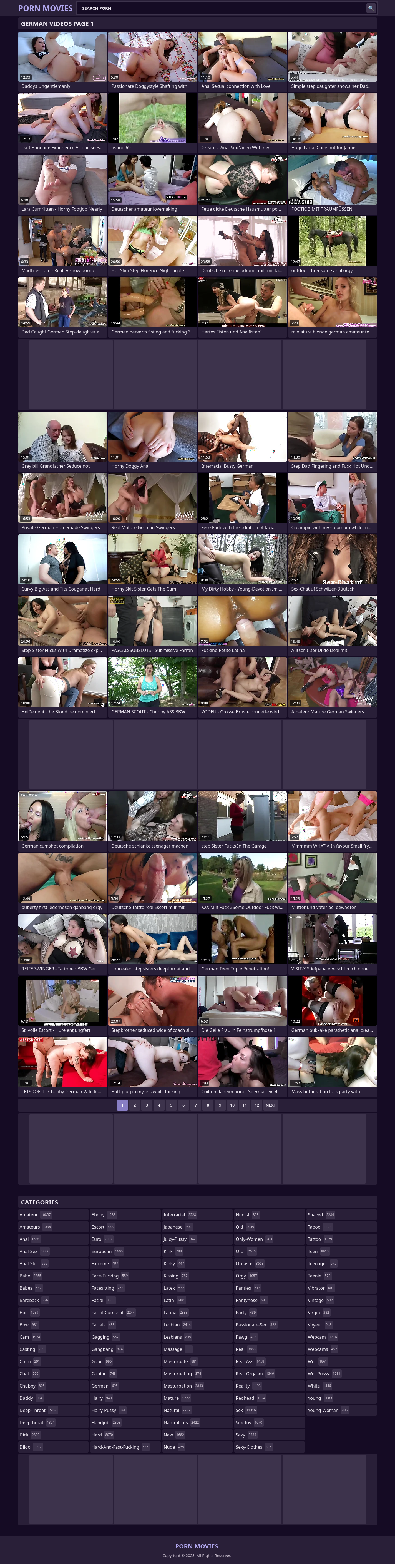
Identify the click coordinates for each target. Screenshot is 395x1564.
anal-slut (34, 1263)
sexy (247, 1435)
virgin (319, 1312)
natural (178, 1410)
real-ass (250, 1361)
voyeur (320, 1325)
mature (177, 1398)
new (174, 1435)
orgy (247, 1276)
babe (31, 1276)
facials (104, 1325)
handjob (107, 1422)
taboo (320, 1227)
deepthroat (38, 1422)
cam (31, 1337)
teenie (320, 1276)
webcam (323, 1337)
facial (104, 1300)
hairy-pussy (109, 1410)
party (246, 1312)
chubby (33, 1386)
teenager (323, 1263)
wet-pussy (325, 1373)
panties (248, 1288)
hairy (102, 1398)
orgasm (250, 1263)
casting (33, 1349)
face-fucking (110, 1276)
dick (30, 1435)
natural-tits (182, 1422)
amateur (36, 1215)
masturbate (181, 1361)
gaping (104, 1373)
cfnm (30, 1361)
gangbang (108, 1349)
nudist (248, 1215)
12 (257, 1105)
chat (30, 1373)
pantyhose (252, 1300)
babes (31, 1288)
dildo (31, 1447)
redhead (251, 1398)
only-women (254, 1239)
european (108, 1251)
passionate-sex (256, 1325)
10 (232, 1105)
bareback (34, 1300)
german (105, 1386)
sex (246, 1410)
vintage (321, 1300)
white (320, 1386)
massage (178, 1349)
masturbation (184, 1386)
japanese (178, 1227)
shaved (321, 1215)
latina (176, 1312)
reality (249, 1386)
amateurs (36, 1227)
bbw (29, 1325)
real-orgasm (255, 1373)
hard (103, 1435)
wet (318, 1361)
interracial (181, 1215)
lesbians (178, 1337)
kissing (176, 1276)
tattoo (320, 1239)
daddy (32, 1398)
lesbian (178, 1325)
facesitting (108, 1288)
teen (319, 1251)
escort (103, 1227)
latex (174, 1288)
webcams (323, 1349)
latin (175, 1300)
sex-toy (249, 1422)
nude (175, 1447)
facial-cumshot (114, 1312)
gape (102, 1361)
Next (271, 1105)
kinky (174, 1263)
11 (244, 1105)
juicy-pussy (180, 1239)
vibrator (321, 1288)
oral (246, 1251)
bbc (30, 1312)
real (246, 1349)
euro (103, 1239)
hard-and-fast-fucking (121, 1447)
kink (173, 1251)
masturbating (183, 1373)
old (245, 1227)
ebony (104, 1215)
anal (30, 1239)
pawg (247, 1337)
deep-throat (39, 1410)
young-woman (328, 1410)
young (320, 1398)
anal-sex (35, 1251)
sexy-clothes (254, 1447)
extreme (105, 1263)
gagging (106, 1337)
